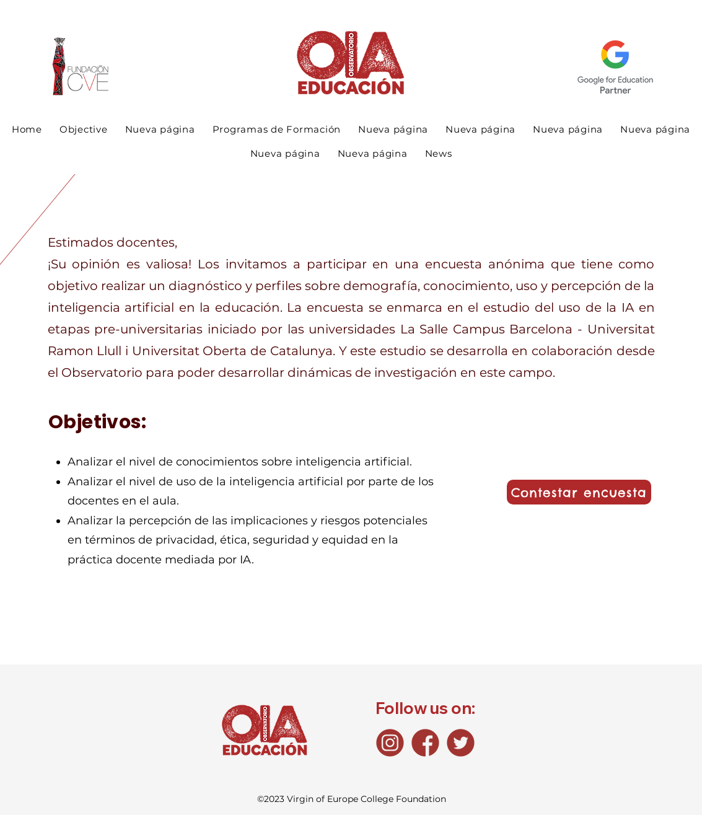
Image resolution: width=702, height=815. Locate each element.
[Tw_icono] (460, 742)
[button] (277, 129)
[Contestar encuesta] (579, 492)
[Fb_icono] (425, 742)
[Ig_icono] (390, 742)
